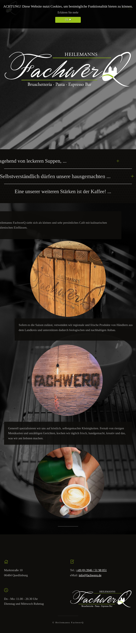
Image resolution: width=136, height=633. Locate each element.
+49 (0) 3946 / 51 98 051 (91, 570)
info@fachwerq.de (90, 575)
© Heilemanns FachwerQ (68, 622)
